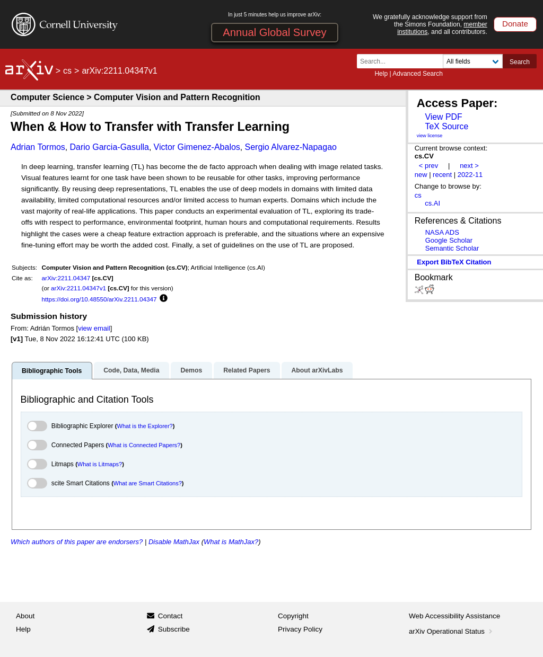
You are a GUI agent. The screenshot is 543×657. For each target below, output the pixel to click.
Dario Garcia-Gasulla (109, 147)
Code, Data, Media (131, 370)
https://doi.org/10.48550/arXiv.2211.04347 (99, 299)
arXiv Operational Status (451, 631)
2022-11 (470, 175)
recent (442, 175)
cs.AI (432, 203)
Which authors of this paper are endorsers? (77, 542)
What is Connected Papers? (144, 445)
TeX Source (446, 126)
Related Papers (246, 370)
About (25, 616)
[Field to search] (473, 61)
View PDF (443, 116)
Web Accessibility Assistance (454, 616)
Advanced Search (417, 73)
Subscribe (174, 629)
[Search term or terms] (403, 61)
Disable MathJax (173, 542)
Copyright (293, 616)
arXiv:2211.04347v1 (78, 288)
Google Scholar (448, 240)
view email (94, 328)
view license (430, 135)
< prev (428, 166)
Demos (191, 370)
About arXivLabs (317, 370)
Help (381, 73)
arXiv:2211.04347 (66, 277)
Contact (170, 616)
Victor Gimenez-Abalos (197, 147)
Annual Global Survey (274, 32)
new (421, 175)
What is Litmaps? (99, 464)
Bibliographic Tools (52, 371)
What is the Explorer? (145, 426)
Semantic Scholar (452, 248)
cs (67, 70)
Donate (515, 23)
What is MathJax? (231, 542)
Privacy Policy (300, 629)
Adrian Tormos (38, 147)
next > (469, 166)
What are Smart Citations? (147, 483)
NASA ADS (442, 232)
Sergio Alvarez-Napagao (291, 147)
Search (520, 62)
